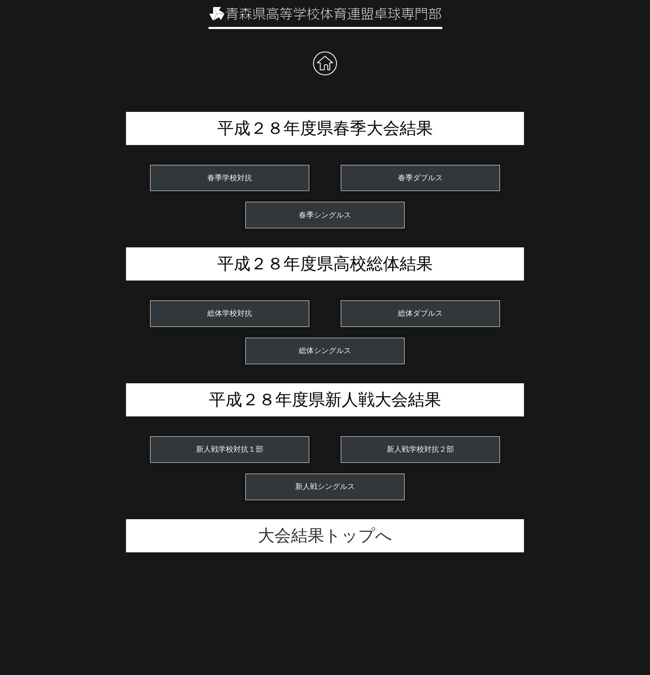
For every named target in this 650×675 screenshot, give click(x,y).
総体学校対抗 (229, 313)
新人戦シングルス (325, 486)
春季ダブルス (420, 178)
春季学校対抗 (229, 178)
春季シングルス (325, 215)
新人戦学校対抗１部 (229, 449)
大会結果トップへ (325, 535)
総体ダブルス (420, 313)
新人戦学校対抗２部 (420, 449)
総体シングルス (325, 350)
